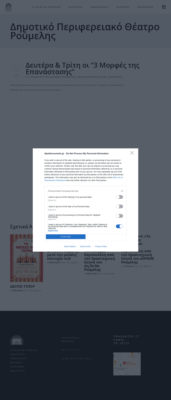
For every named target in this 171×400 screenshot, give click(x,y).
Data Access (85, 246)
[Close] (133, 153)
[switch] (119, 197)
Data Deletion (70, 246)
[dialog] (85, 200)
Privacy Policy (101, 246)
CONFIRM (66, 237)
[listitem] (85, 191)
